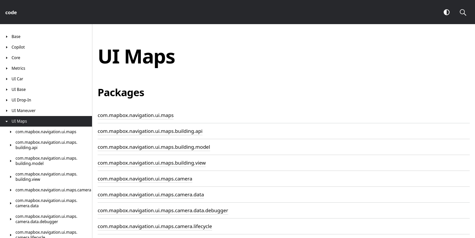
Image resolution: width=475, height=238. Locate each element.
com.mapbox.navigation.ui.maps (136, 115)
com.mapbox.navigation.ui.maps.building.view (152, 162)
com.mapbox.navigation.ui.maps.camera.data (151, 194)
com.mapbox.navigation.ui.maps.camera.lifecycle (155, 226)
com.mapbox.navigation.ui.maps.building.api (150, 131)
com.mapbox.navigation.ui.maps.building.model (154, 146)
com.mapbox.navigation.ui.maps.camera (145, 178)
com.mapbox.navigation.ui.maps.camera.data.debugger (163, 210)
